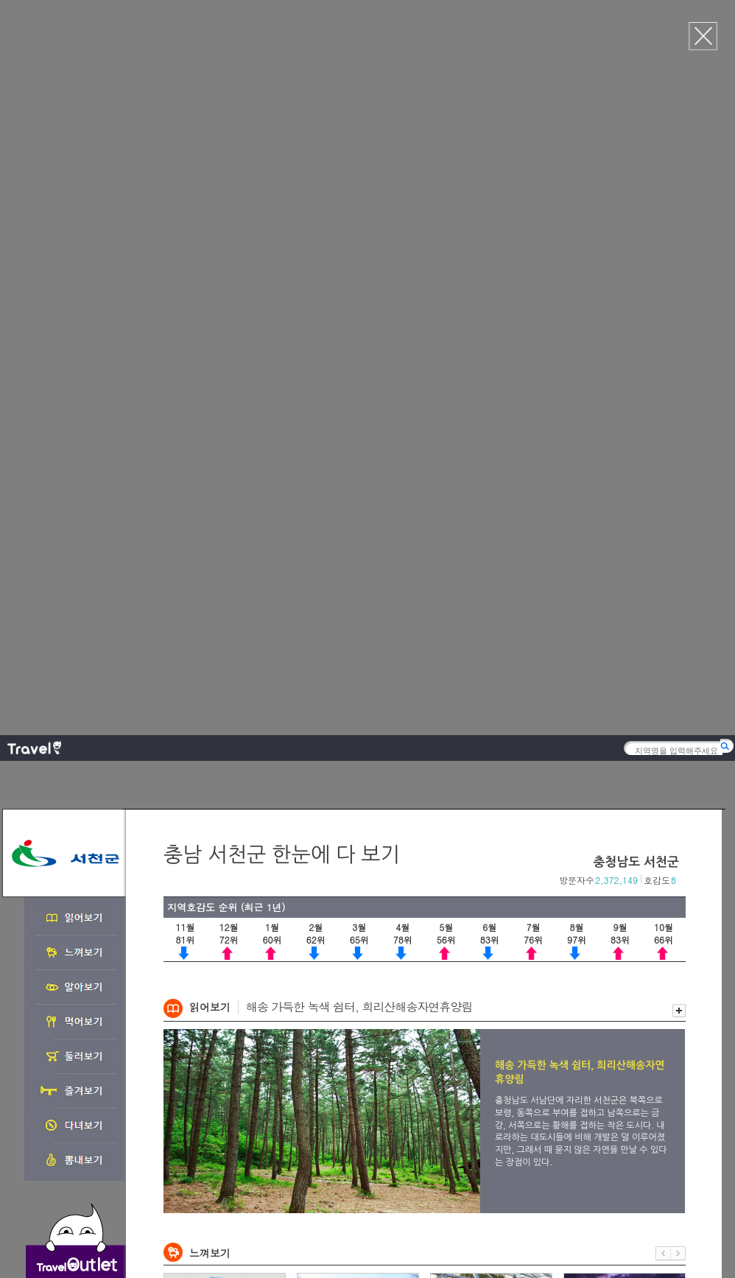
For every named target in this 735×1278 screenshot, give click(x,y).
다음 (678, 531)
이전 (663, 531)
